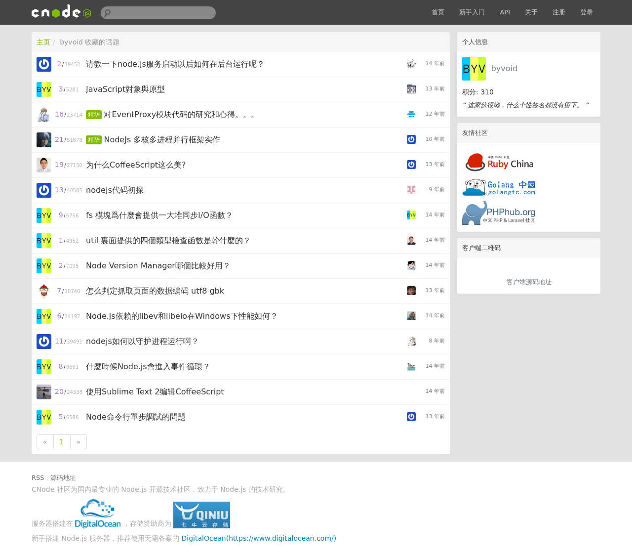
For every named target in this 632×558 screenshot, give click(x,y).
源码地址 (63, 477)
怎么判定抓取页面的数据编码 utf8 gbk (155, 291)
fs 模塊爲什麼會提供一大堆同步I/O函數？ (159, 215)
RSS (38, 477)
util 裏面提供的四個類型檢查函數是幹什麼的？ (168, 240)
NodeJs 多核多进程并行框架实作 (162, 139)
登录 (586, 12)
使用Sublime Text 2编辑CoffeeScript (155, 391)
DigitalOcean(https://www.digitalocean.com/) (259, 538)
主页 (43, 42)
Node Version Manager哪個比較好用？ (158, 265)
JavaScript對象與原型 (125, 89)
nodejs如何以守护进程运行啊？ (142, 341)
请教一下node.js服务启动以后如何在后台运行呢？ (175, 64)
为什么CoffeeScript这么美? (136, 165)
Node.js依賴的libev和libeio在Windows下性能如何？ (182, 316)
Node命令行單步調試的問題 (136, 417)
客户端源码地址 (529, 282)
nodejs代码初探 (115, 190)
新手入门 (472, 12)
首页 (438, 12)
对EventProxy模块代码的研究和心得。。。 (181, 114)
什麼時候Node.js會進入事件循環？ (148, 366)
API (505, 12)
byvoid (504, 68)
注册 (559, 12)
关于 (531, 12)
